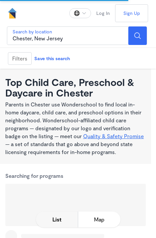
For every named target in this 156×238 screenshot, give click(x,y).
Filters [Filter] (19, 58)
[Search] (137, 35)
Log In (103, 13)
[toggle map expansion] (99, 219)
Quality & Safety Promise (113, 136)
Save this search (52, 58)
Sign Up (131, 13)
